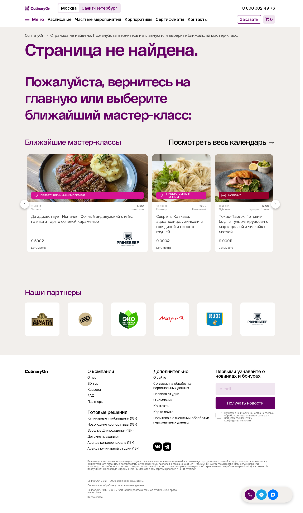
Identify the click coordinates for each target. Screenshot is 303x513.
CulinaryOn (34, 35)
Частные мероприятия (98, 19)
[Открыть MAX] (273, 494)
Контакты (197, 19)
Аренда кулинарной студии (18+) (113, 448)
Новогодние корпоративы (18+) (112, 424)
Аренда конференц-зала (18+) (110, 442)
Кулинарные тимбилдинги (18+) (112, 418)
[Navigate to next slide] (275, 204)
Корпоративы (138, 19)
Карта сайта (163, 412)
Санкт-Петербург (99, 8)
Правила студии (166, 394)
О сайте (159, 377)
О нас (91, 377)
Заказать (249, 19)
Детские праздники (103, 436)
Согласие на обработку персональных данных (115, 485)
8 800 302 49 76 (258, 8)
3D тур (92, 383)
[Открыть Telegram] (261, 494)
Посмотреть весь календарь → (222, 142)
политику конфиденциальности (238, 419)
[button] (34, 19)
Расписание (60, 19)
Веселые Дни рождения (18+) (110, 430)
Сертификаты (170, 19)
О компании (162, 400)
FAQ (90, 395)
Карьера (94, 389)
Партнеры (95, 401)
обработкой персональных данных (245, 415)
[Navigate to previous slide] (24, 204)
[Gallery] (150, 204)
